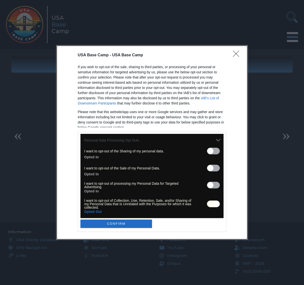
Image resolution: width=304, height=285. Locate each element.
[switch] (213, 151)
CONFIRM (116, 223)
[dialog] (152, 142)
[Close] (237, 55)
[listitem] (152, 140)
